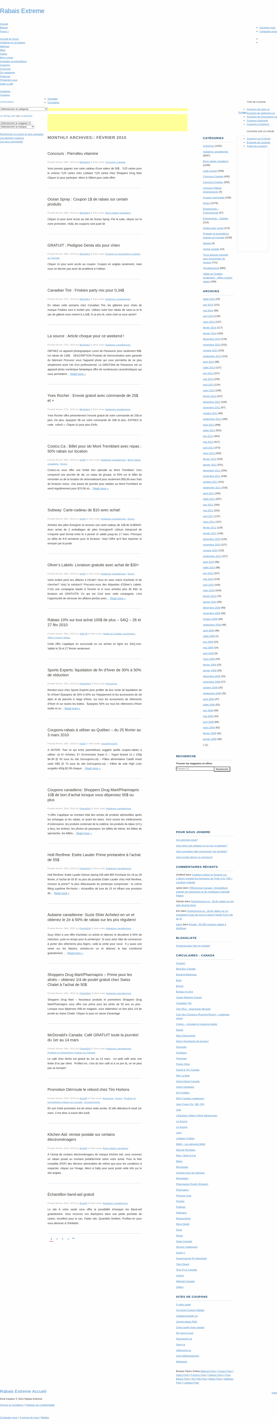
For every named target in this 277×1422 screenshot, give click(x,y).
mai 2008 (208, 716)
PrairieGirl (85, 683)
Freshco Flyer (198, 1375)
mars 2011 (209, 521)
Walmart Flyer (208, 1371)
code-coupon (210, 170)
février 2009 (209, 664)
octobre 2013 (210, 350)
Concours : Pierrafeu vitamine (73, 153)
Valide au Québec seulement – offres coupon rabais (217, 277)
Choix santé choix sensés (190, 1327)
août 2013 (208, 361)
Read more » (78, 374)
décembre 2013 (211, 338)
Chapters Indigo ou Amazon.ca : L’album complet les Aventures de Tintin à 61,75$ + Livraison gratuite (204, 878)
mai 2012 (208, 441)
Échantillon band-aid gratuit (71, 1194)
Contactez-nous (268, 31)
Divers (63, 464)
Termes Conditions (11, 1405)
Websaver (181, 1361)
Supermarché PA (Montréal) (191, 1258)
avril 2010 (208, 584)
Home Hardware (185, 1086)
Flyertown (181, 1058)
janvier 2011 (210, 533)
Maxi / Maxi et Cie (186, 1155)
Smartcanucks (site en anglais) (193, 945)
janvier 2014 (210, 333)
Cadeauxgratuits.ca (187, 1315)
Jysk (178, 1109)
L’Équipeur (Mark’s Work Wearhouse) (196, 1115)
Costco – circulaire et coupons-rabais (196, 1024)
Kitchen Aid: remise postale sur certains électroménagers (81, 1137)
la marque (26, 116)
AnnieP (83, 1098)
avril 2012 (208, 447)
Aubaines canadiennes (117, 299)
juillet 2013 (209, 367)
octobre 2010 (210, 550)
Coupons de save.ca (258, 109)
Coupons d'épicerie (257, 120)
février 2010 (209, 596)
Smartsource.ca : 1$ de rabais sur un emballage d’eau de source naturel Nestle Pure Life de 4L (204, 915)
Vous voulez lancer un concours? (194, 857)
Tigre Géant (182, 1264)
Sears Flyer (182, 1375)
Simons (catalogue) (187, 1246)
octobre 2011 (210, 481)
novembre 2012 (211, 407)
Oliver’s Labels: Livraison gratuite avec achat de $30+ (93, 565)
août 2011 (208, 493)
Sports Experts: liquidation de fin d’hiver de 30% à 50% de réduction (94, 672)
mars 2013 (209, 390)
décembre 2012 (211, 401)
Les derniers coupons (12, 138)
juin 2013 (208, 373)
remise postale (211, 249)
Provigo (180, 1201)
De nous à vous (184, 1333)
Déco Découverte (185, 1035)
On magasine (7, 72)
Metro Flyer (215, 1378)
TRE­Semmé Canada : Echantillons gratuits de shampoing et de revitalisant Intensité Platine (203, 891)
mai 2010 (208, 579)
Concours (5, 68)
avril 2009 (208, 653)
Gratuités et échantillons (13, 61)
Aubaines (5, 91)
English (243, 112)
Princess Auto (183, 1195)
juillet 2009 (209, 636)
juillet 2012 (209, 430)
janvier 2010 (210, 601)
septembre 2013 (212, 356)
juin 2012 (208, 436)
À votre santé (183, 1304)
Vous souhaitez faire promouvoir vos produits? (201, 851)
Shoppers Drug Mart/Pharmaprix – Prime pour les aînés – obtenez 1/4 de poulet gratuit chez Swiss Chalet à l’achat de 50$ (90, 980)
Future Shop (183, 1064)
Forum (4, 31)
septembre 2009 (212, 624)
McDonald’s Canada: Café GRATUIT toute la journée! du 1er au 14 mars (93, 1037)
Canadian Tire (184, 1003)
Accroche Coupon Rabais (190, 1310)
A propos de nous (29, 1417)
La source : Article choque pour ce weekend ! (86, 336)
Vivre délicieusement (187, 1355)
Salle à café (6, 83)
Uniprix (180, 1275)
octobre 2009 (210, 619)
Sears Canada (184, 1241)
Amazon (180, 963)
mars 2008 (209, 727)
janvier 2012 (210, 464)
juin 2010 (208, 573)
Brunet (179, 986)
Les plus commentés (11, 141)
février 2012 (209, 459)
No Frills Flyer (199, 1378)
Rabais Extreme (22, 10)
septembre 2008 (212, 693)
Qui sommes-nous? (187, 839)
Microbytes (182, 1167)
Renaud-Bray (183, 1218)
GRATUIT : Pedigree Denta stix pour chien (84, 245)
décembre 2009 (211, 607)
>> (73, 1238)
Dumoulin (181, 1047)
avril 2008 (208, 722)
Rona (179, 1229)
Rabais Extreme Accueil (23, 1391)
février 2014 (209, 327)
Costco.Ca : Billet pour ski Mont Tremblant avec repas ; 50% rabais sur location (94, 448)
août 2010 (208, 562)
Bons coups (6, 57)
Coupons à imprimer (258, 124)
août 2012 (208, 424)
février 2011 (209, 527)
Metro (179, 1161)
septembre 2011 (212, 487)
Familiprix (181, 1052)
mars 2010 (209, 590)
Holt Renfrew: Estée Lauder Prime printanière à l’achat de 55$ (94, 857)
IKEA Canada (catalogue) (190, 1098)
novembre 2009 (211, 613)
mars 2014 (209, 321)
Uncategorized (109, 743)
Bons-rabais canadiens (118, 212)
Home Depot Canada (187, 1081)
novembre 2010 (211, 544)
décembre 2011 (211, 470)
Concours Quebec (213, 182)
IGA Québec (183, 1092)
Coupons (5, 65)
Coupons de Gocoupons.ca (262, 116)
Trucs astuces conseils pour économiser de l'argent (215, 258)
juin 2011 (208, 504)
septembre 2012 (212, 419)
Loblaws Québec (185, 1138)
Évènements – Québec (215, 218)
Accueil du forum (9, 38)
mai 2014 (208, 310)
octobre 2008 (210, 687)
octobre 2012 (210, 413)
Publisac (180, 1207)
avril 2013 (208, 384)
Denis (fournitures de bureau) (192, 1041)
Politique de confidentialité (40, 1405)
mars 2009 (209, 659)
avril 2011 (208, 516)
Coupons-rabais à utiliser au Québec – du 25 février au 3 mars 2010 (94, 732)
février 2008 (209, 733)
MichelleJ (84, 162)
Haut (274, 1392)
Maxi (2, 50)
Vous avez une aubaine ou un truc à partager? (201, 845)
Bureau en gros (184, 991)
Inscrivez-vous (267, 27)
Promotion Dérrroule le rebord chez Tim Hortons (88, 1089)
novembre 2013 (211, 344)
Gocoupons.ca (184, 1338)
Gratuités (53, 98)
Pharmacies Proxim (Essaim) (192, 1184)
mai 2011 (208, 510)
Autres (3, 53)
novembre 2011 (211, 476)
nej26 (82, 460)
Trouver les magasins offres (194, 763)
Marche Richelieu (185, 1149)
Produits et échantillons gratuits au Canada (71, 1052)
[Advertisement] (118, 109)
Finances (5, 76)
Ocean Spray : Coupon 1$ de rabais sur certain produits (88, 201)
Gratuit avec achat (213, 228)
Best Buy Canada (185, 968)
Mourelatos (182, 1178)
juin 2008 (208, 710)
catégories (7, 102)
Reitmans (181, 1212)
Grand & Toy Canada (187, 1069)
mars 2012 (209, 453)
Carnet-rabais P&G (186, 1321)
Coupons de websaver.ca (261, 113)
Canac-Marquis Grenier (189, 997)
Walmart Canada (185, 1281)
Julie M (83, 633)
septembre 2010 (212, 556)
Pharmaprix (182, 1189)
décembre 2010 (211, 539)
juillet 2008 (209, 704)
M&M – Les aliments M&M (190, 1144)
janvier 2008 (210, 739)
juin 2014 (208, 304)
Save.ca (180, 1344)
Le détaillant (8, 116)
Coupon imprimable (214, 197)
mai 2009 (208, 647)
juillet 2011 (209, 498)
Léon (179, 1132)
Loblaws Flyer (191, 1382)
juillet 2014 (209, 299)
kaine (179, 924)
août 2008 (208, 699)
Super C (180, 1252)
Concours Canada (115, 162)
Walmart (4, 46)
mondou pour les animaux (190, 1172)
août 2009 (208, 630)
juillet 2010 (209, 567)
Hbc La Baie (183, 1075)
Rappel (207, 243)
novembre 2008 (211, 681)
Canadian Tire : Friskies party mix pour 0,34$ (86, 290)
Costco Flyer (225, 1371)
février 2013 (209, 396)
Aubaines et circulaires (12, 42)
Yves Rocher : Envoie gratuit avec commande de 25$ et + (93, 398)
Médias (45, 1417)
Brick (179, 980)
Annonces (111, 683)
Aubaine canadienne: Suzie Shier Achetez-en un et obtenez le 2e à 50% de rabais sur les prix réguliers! (92, 917)
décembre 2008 (211, 676)
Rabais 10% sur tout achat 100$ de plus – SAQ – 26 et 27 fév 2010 (94, 622)
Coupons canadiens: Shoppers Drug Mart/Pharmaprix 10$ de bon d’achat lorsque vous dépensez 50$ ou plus (93, 795)
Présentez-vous (8, 80)
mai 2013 (208, 379)
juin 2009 (208, 641)
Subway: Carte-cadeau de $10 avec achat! (84, 510)
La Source (181, 1121)
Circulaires (53, 102)
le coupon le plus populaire (21, 134)
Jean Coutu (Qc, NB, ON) (190, 1104)
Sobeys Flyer (215, 1375)
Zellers (180, 1287)
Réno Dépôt (182, 1224)
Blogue (4, 27)
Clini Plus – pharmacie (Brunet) (193, 1008)
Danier (179, 1029)
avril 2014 (208, 316)
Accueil (4, 23)
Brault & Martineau (186, 974)
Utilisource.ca (183, 1350)
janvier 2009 (210, 670)
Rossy (179, 1235)
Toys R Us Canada (186, 1269)
